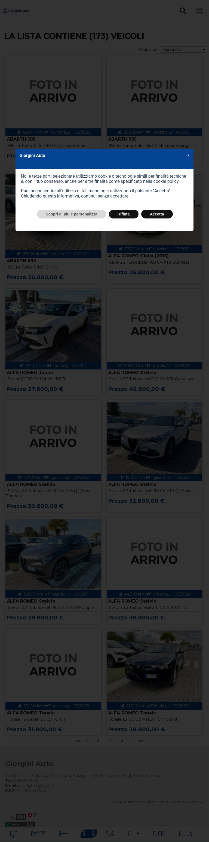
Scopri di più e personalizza (71, 214)
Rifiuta (124, 214)
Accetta (157, 214)
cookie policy (166, 181)
